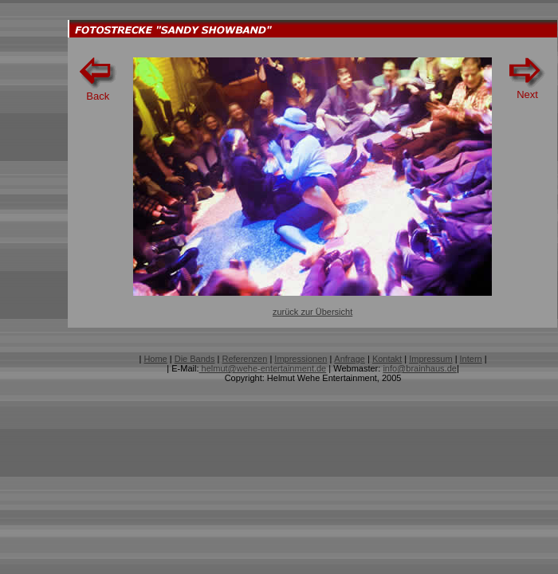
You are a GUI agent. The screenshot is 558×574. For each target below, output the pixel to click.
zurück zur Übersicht (312, 311)
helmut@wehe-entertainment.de (262, 368)
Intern (471, 359)
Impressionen (300, 359)
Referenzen (244, 359)
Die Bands (195, 359)
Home (155, 359)
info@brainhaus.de (420, 368)
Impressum (430, 359)
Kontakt (387, 359)
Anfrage (349, 359)
